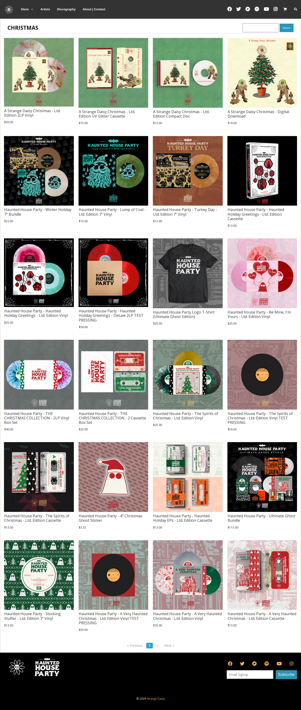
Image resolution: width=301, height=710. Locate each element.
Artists (45, 9)
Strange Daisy (156, 699)
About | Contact (94, 9)
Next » (169, 645)
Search (286, 27)
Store (25, 9)
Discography (66, 9)
